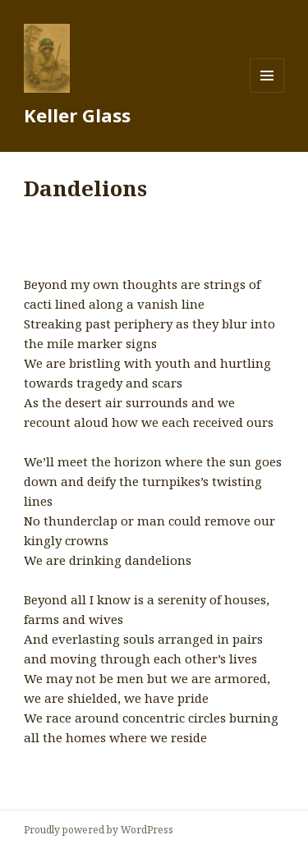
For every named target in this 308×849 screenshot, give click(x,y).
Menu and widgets (267, 92)
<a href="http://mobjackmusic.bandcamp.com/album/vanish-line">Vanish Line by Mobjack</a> (154, 237)
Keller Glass (77, 115)
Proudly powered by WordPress (98, 830)
